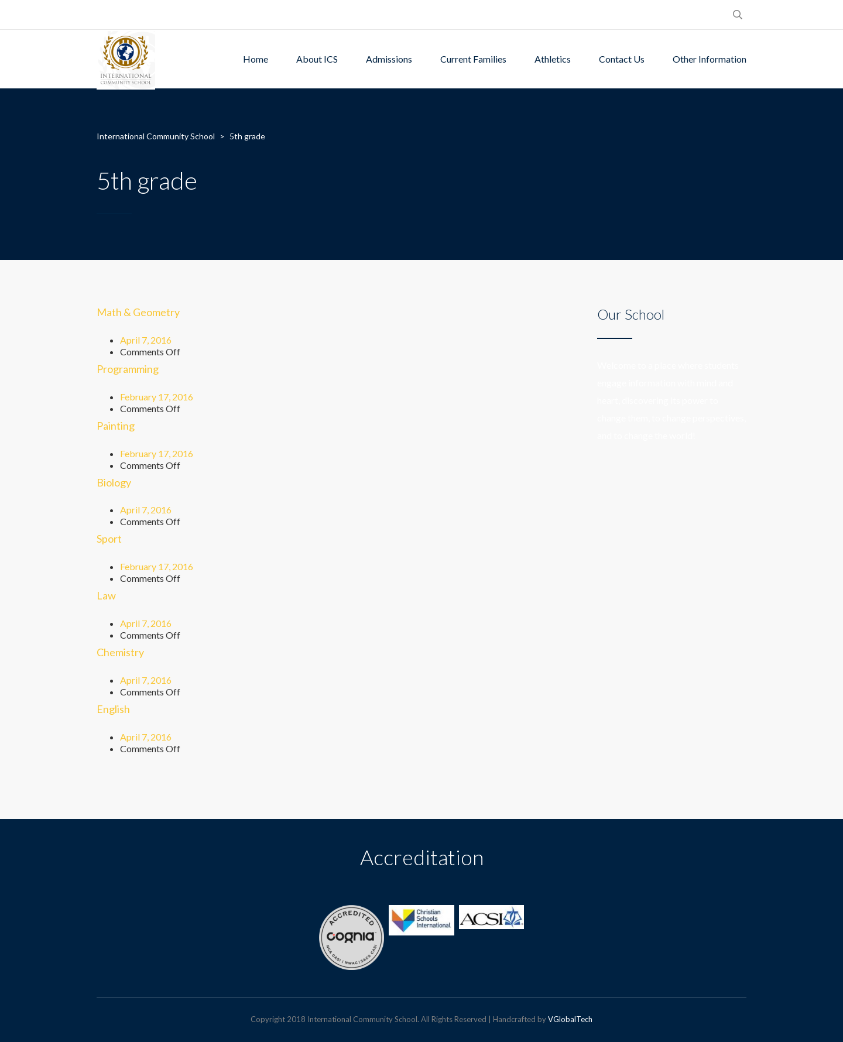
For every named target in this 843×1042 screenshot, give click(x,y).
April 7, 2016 (146, 339)
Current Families (473, 58)
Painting (116, 425)
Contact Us (622, 58)
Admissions (389, 58)
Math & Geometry (138, 312)
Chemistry (120, 652)
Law (106, 595)
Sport (109, 538)
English (113, 708)
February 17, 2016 (156, 396)
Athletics (552, 58)
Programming (128, 368)
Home (255, 58)
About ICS (317, 58)
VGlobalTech (570, 1019)
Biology (114, 482)
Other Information (709, 58)
